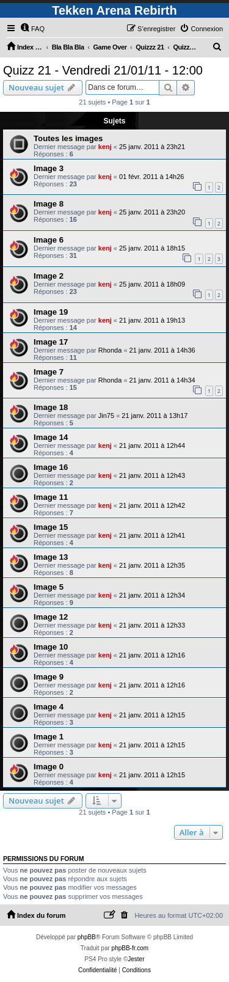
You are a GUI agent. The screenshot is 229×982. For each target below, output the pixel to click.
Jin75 (106, 415)
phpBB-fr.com (130, 948)
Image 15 (51, 527)
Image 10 (51, 646)
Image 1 (49, 736)
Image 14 (51, 437)
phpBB (87, 937)
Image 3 (49, 168)
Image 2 (49, 275)
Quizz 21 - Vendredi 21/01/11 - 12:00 (103, 70)
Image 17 (51, 341)
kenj (105, 146)
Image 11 (51, 497)
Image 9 (49, 676)
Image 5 (49, 587)
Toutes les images (68, 138)
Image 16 (51, 467)
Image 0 (49, 766)
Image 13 (51, 557)
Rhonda (110, 350)
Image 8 (49, 203)
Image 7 (49, 371)
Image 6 (49, 239)
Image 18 (51, 407)
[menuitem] (32, 28)
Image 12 (51, 616)
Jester (136, 959)
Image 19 (51, 312)
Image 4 (49, 706)
